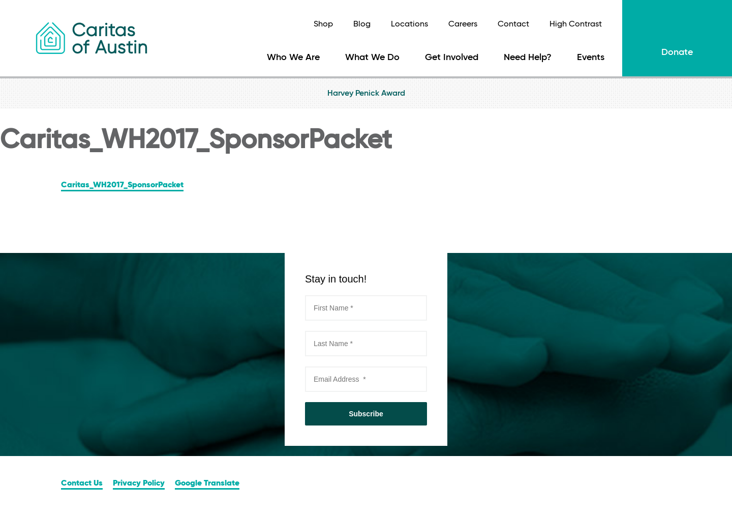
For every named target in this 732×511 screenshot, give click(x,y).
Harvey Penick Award (366, 94)
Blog (362, 24)
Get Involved (451, 57)
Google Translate (207, 483)
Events (590, 57)
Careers (462, 24)
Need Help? (528, 57)
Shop (323, 24)
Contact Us (82, 483)
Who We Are (293, 57)
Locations (409, 24)
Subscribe (366, 414)
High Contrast (576, 24)
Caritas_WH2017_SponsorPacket (122, 185)
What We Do (372, 57)
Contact (513, 24)
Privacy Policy (139, 483)
